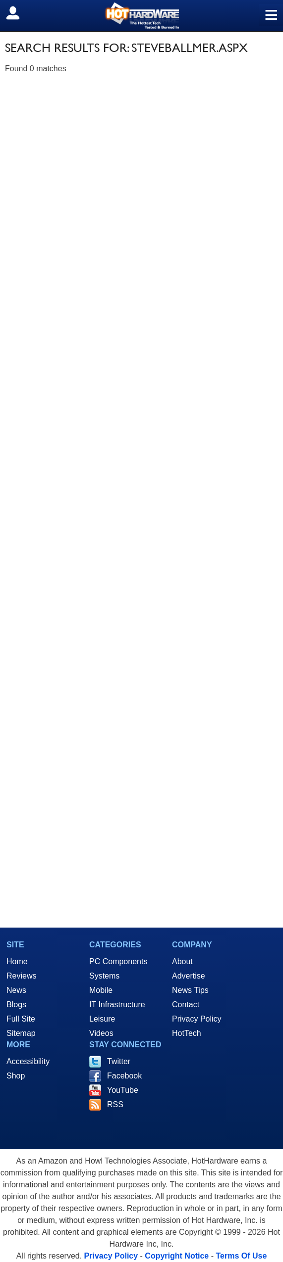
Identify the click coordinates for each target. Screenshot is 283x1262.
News (16, 990)
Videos (101, 1033)
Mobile (101, 990)
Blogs (16, 1004)
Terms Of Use (241, 1256)
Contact (185, 1004)
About (182, 961)
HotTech (186, 1033)
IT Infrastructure (117, 1004)
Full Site (20, 1019)
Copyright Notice (177, 1256)
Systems (104, 976)
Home (17, 961)
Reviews (21, 976)
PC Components (118, 961)
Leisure (102, 1019)
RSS (115, 1104)
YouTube (122, 1090)
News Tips (190, 990)
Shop (15, 1076)
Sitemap (21, 1033)
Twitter (118, 1061)
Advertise (188, 976)
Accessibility (28, 1061)
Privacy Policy (197, 1019)
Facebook (124, 1076)
